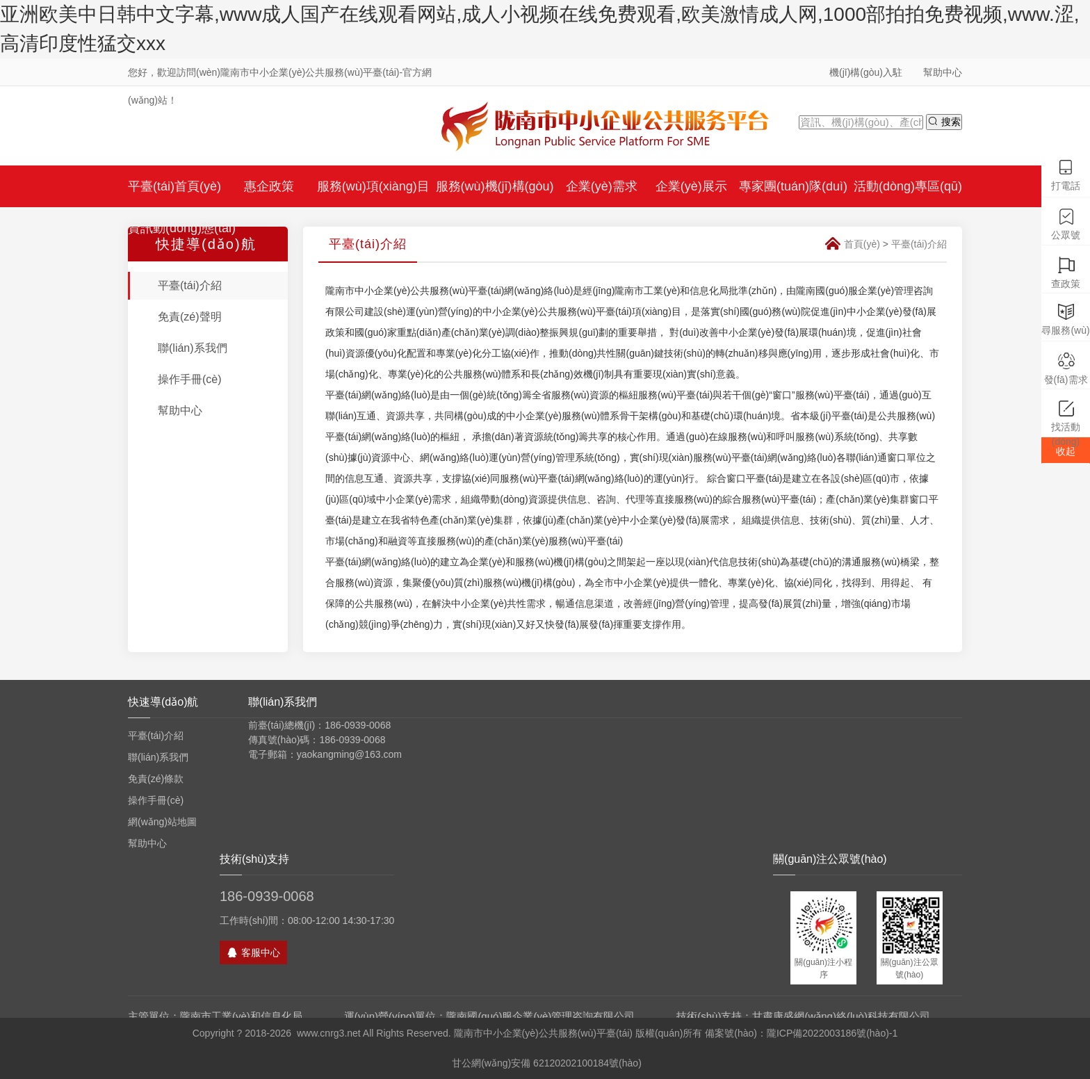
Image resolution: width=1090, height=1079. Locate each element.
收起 (1065, 451)
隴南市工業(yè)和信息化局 (241, 1016)
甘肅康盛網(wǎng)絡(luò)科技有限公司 (841, 1016)
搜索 (944, 121)
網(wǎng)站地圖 (162, 821)
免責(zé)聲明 (190, 317)
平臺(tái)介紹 (190, 285)
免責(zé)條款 (156, 778)
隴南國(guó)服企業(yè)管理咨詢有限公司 (540, 1016)
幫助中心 (942, 72)
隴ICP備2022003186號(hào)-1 (832, 1033)
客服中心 (253, 952)
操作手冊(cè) (190, 379)
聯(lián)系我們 (192, 348)
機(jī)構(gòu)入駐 (865, 72)
